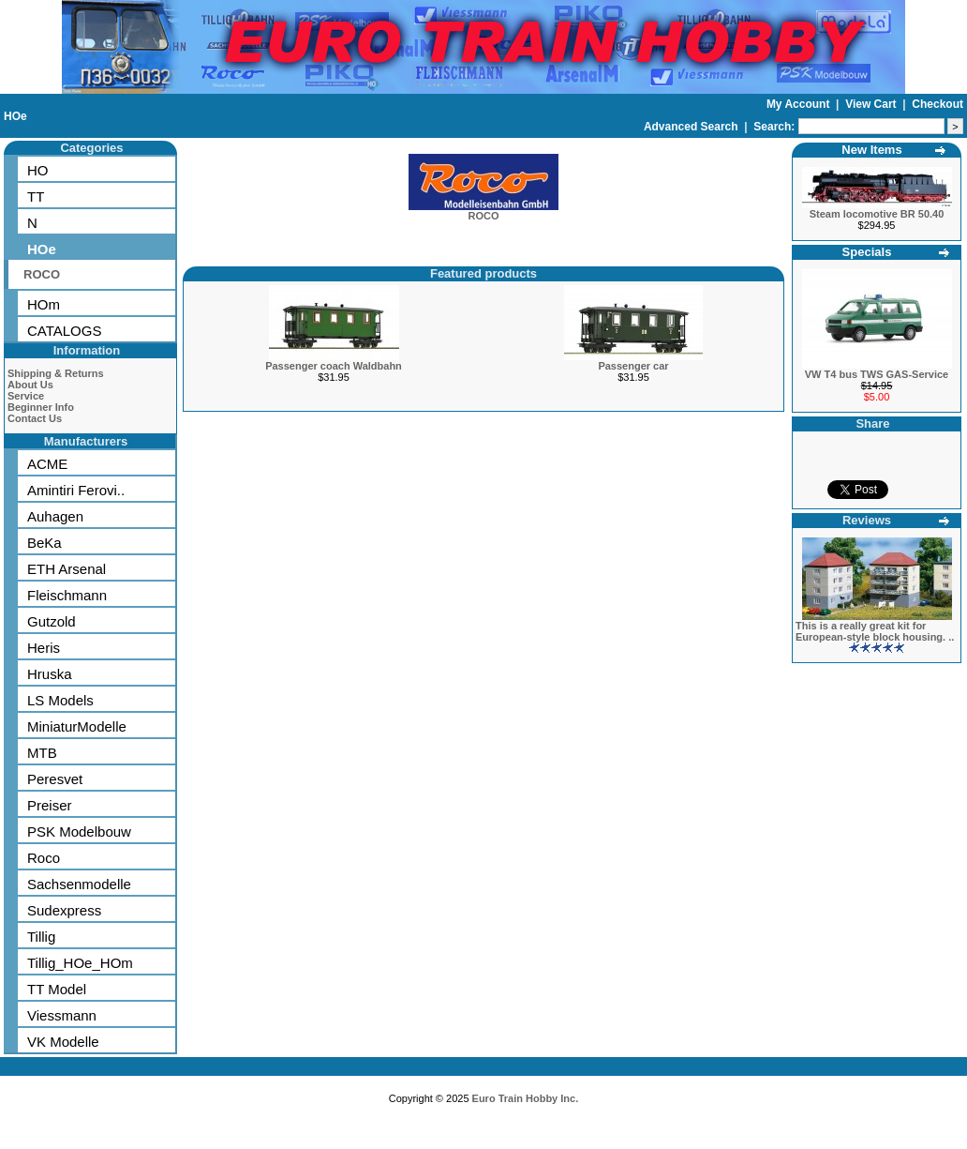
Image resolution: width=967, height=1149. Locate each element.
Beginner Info (40, 407)
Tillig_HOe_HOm (80, 963)
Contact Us (34, 418)
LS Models (60, 700)
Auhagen (55, 516)
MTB (42, 753)
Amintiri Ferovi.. (76, 490)
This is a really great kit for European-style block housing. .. (875, 631)
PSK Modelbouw (79, 831)
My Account (799, 104)
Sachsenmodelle (79, 884)
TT (35, 196)
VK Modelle (63, 1042)
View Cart (872, 104)
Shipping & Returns (55, 373)
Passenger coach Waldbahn (333, 365)
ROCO (41, 274)
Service (25, 395)
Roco (43, 858)
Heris (43, 648)
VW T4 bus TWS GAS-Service (876, 374)
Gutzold (51, 621)
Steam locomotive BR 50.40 (877, 213)
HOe (15, 116)
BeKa (44, 543)
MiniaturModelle (76, 726)
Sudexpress (64, 910)
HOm (43, 304)
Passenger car (633, 365)
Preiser (49, 805)
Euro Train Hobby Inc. (525, 1098)
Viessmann (62, 1015)
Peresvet (54, 779)
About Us (30, 384)
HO (38, 170)
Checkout (937, 104)
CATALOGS (64, 331)
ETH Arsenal (66, 569)
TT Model (56, 989)
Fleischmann (67, 595)
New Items (871, 150)
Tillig (41, 937)
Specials (867, 252)
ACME (47, 464)
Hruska (49, 674)
